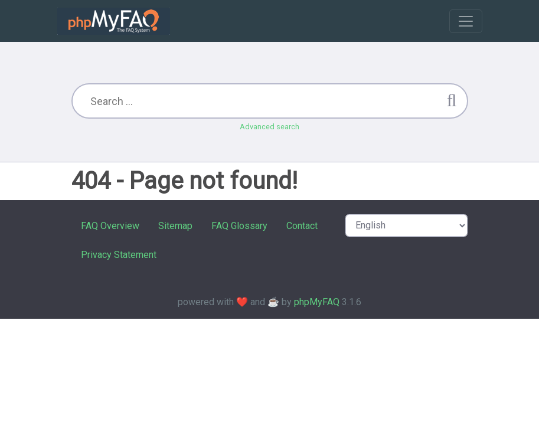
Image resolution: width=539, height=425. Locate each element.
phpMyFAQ (316, 302)
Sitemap (175, 225)
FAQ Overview (110, 225)
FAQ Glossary (239, 225)
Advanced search (269, 126)
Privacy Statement (118, 254)
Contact (302, 225)
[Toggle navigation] (465, 21)
